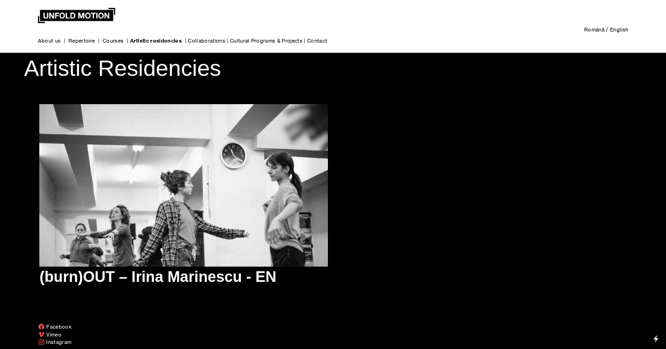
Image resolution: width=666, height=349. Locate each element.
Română (594, 29)
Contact (317, 40)
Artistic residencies (156, 40)
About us (49, 40)
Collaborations (206, 40)
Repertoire (81, 40)
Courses (113, 40)
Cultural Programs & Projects (266, 40)
